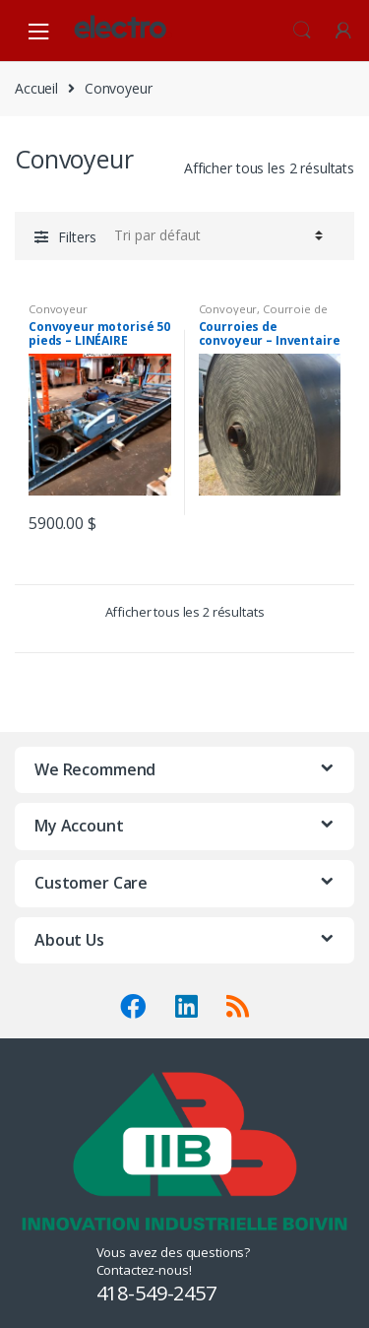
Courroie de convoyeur (263, 314)
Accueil (36, 88)
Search (302, 30)
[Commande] (215, 235)
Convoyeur (58, 308)
